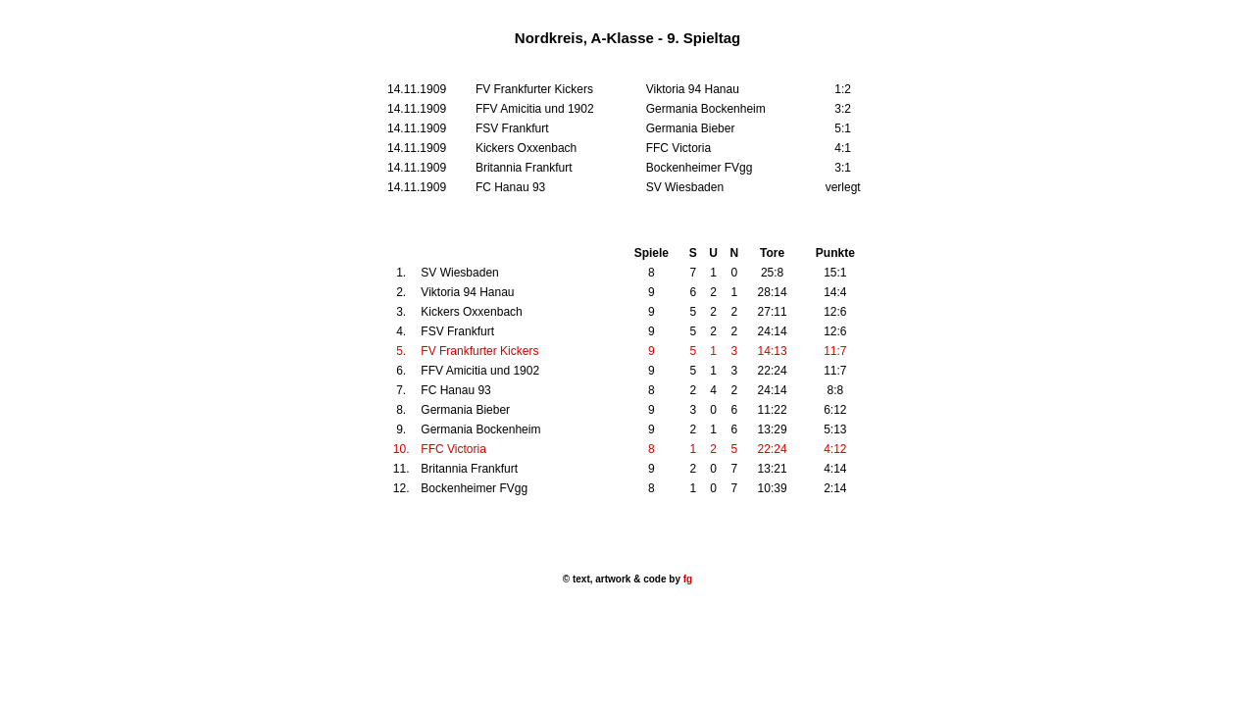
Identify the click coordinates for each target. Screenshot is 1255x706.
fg (686, 579)
